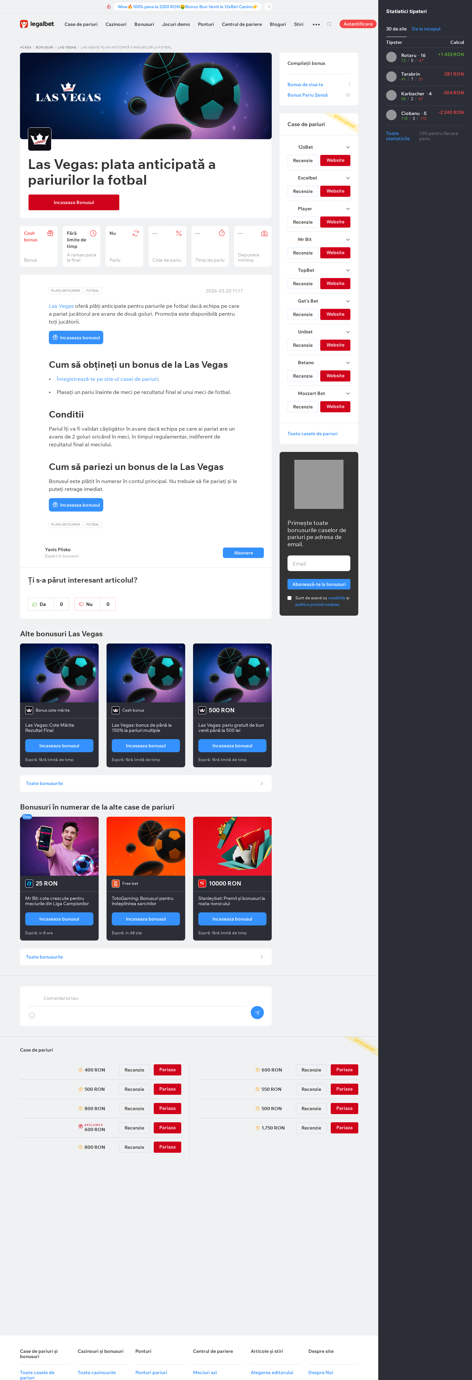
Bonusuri (144, 24)
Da (54, 605)
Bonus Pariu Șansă (318, 95)
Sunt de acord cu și (322, 601)
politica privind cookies (317, 604)
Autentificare (358, 24)
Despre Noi (320, 1372)
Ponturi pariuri (151, 1372)
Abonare (243, 554)
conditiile (336, 597)
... (316, 21)
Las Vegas (67, 47)
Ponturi (206, 24)
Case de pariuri (81, 24)
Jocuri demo (176, 24)
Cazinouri (116, 24)
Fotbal (92, 291)
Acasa (25, 47)
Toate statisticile (398, 136)
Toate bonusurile (46, 787)
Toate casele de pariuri (312, 434)
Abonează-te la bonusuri (319, 583)
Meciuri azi (205, 1372)
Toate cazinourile (97, 1372)
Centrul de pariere (242, 24)
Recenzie (303, 160)
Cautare (329, 24)
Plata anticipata (65, 291)
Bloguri (278, 24)
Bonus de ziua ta (318, 84)
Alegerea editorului (272, 1372)
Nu (101, 605)
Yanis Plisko (58, 550)
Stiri (299, 24)
